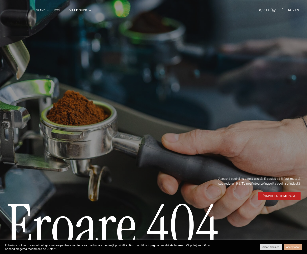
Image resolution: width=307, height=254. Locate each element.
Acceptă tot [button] (293, 247)
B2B (32, 11)
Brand (16, 11)
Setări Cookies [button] (270, 247)
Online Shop (53, 11)
